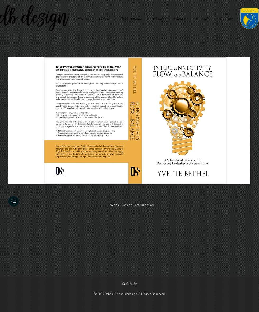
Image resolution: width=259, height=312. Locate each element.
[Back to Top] (129, 283)
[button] (129, 120)
